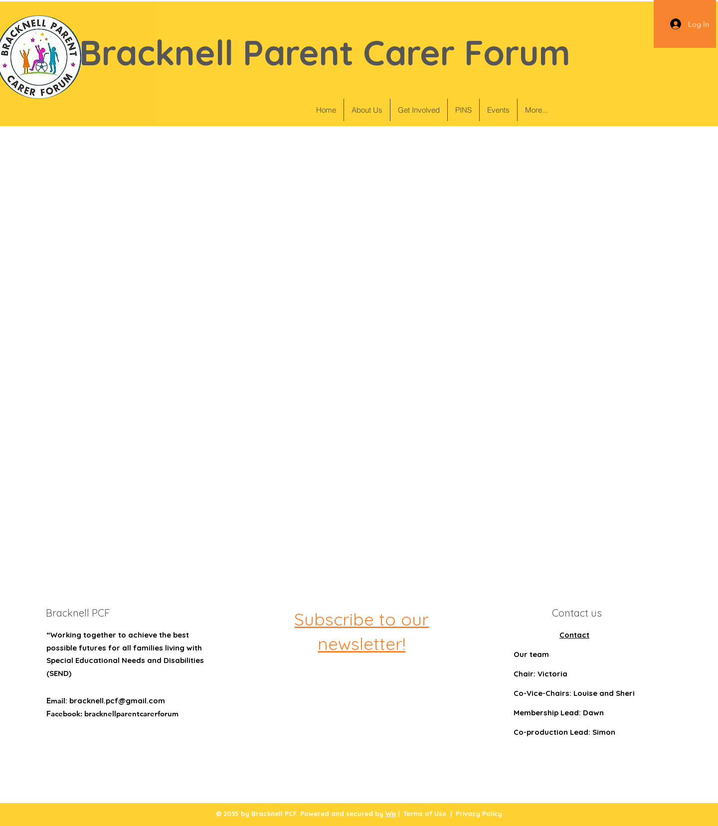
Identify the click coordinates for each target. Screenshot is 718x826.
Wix (390, 814)
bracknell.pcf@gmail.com (117, 700)
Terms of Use (424, 814)
